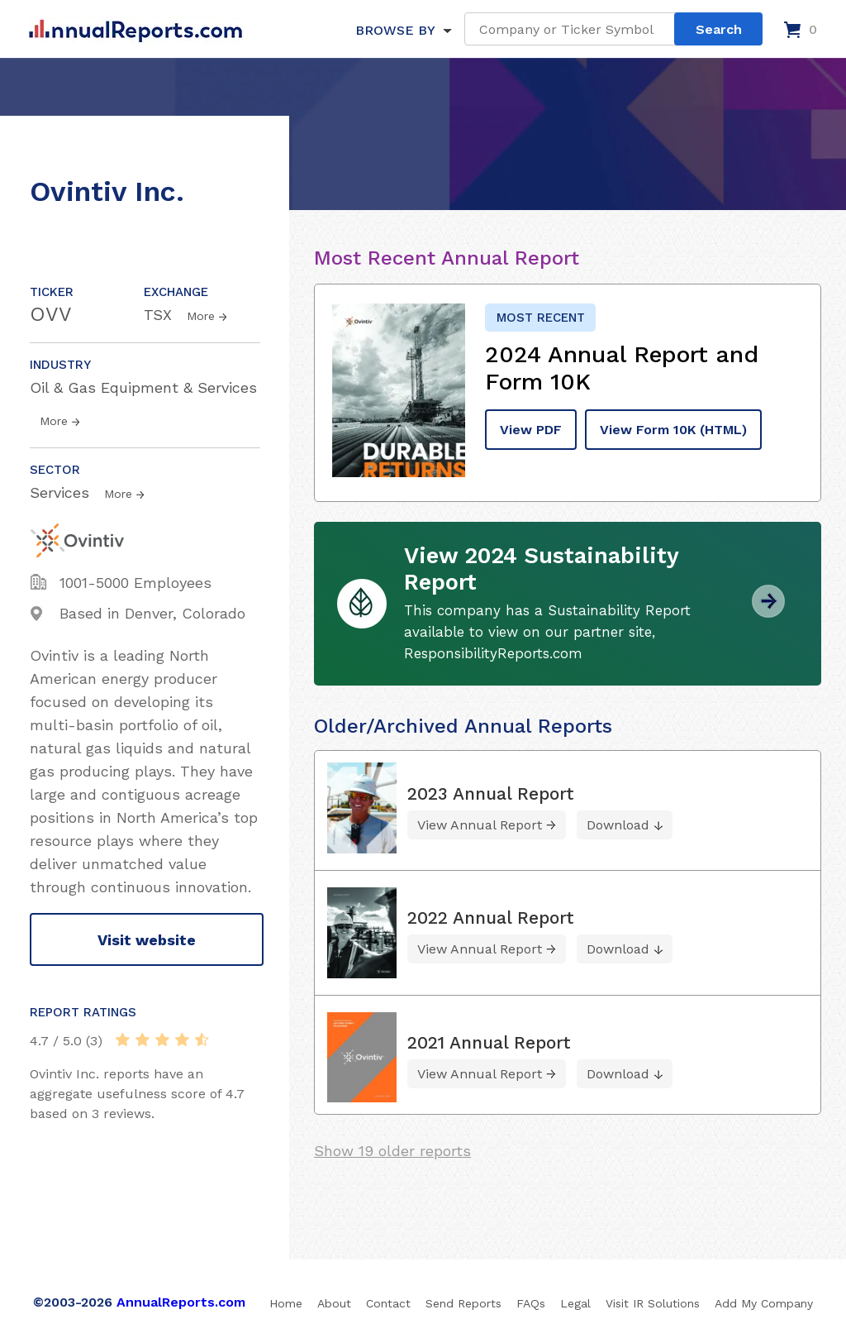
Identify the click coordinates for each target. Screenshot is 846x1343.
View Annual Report (479, 825)
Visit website (146, 940)
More (201, 316)
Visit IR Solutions (653, 1303)
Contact (388, 1303)
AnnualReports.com (180, 1302)
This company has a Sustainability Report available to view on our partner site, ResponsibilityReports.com (547, 632)
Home (285, 1303)
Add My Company (764, 1303)
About (334, 1303)
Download (618, 825)
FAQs (530, 1303)
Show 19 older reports (392, 1150)
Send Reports (463, 1303)
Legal (575, 1303)
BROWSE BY (395, 30)
